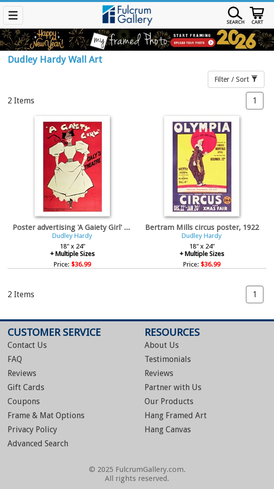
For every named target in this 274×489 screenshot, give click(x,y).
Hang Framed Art (176, 415)
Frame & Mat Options (46, 415)
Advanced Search (38, 443)
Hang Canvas (168, 429)
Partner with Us (173, 387)
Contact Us (27, 345)
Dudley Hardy (72, 235)
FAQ (15, 359)
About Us (162, 345)
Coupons (24, 401)
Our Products (169, 401)
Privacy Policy (32, 429)
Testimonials (168, 359)
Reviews (22, 373)
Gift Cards (26, 387)
